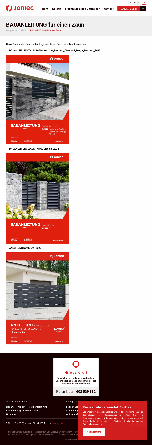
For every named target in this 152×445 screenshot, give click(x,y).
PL (130, 3)
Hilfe (45, 8)
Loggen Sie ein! (129, 9)
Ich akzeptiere (94, 432)
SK (139, 3)
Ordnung (11, 414)
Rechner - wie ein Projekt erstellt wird (26, 406)
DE (144, 3)
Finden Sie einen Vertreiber (82, 8)
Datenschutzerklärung (92, 424)
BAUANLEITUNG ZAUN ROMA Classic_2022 (34, 148)
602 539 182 (86, 391)
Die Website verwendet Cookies (107, 407)
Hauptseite (11, 30)
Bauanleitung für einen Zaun (22, 410)
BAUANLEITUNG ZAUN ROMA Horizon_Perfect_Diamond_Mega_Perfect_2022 (54, 50)
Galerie (56, 8)
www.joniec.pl (60, 423)
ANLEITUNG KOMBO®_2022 (25, 247)
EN (135, 3)
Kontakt (108, 8)
